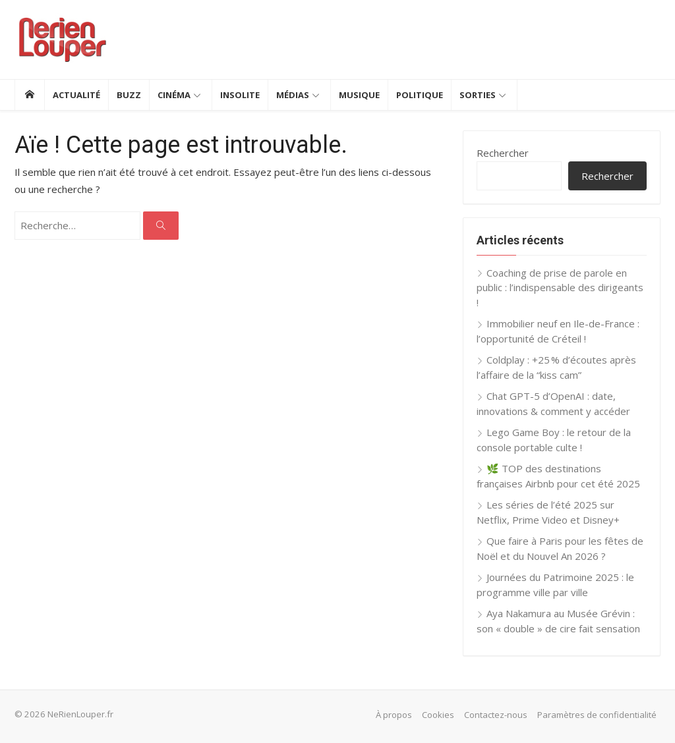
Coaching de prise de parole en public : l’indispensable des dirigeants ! (560, 287)
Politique (419, 95)
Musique (359, 95)
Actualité (76, 95)
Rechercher (503, 152)
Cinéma (174, 95)
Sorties (477, 95)
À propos (394, 715)
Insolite (240, 95)
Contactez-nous (495, 715)
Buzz (129, 95)
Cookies (438, 715)
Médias (292, 95)
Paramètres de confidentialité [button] (597, 715)
